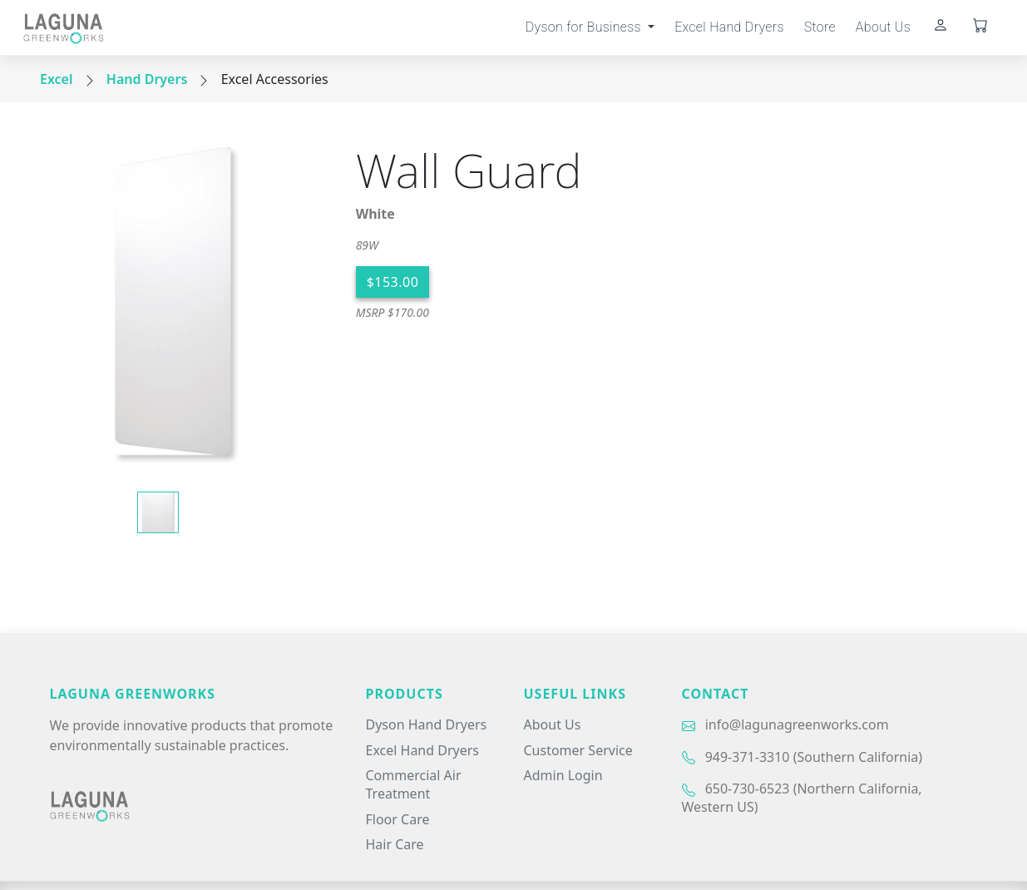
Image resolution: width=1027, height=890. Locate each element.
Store (820, 27)
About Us (883, 27)
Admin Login (563, 775)
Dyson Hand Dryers (426, 724)
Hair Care (395, 844)
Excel (56, 79)
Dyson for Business (585, 27)
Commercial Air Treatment (414, 784)
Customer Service (578, 750)
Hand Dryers (146, 79)
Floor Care (398, 819)
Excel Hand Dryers (729, 27)
